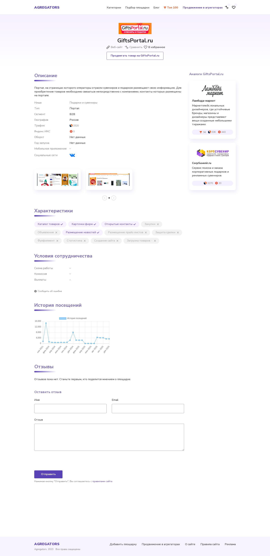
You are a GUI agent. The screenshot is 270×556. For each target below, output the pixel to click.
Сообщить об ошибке (50, 291)
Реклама (230, 544)
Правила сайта (210, 544)
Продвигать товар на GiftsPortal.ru (135, 56)
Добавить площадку (123, 544)
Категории (114, 7)
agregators (46, 7)
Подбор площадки (137, 7)
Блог (156, 7)
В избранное (154, 47)
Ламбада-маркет (203, 101)
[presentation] (60, 497)
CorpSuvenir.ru (201, 163)
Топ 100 (172, 7)
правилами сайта (102, 517)
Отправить (48, 510)
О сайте (190, 544)
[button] (109, 198)
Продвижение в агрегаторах (203, 7)
